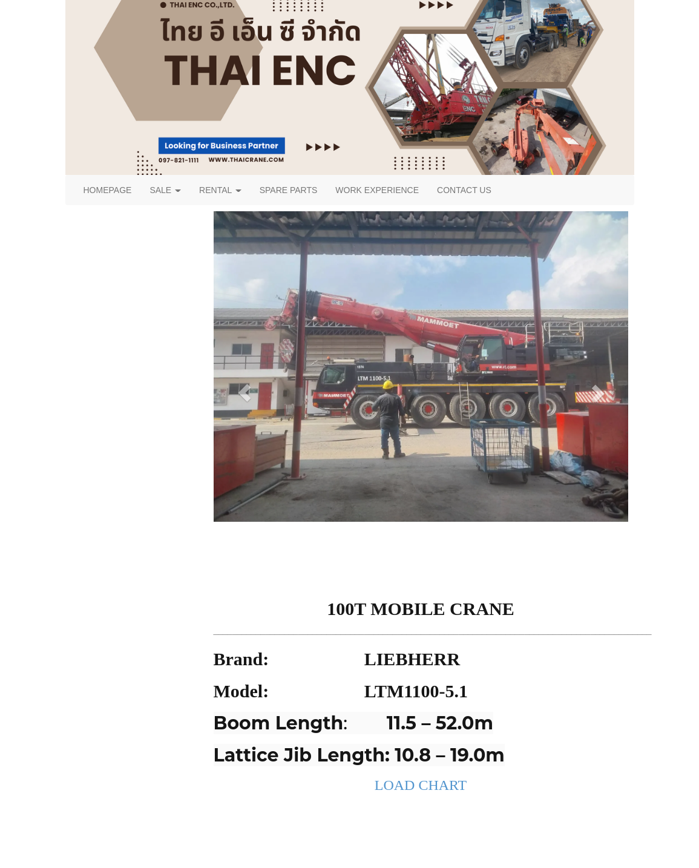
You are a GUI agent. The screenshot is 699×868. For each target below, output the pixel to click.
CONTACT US (464, 190)
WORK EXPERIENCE (377, 190)
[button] (245, 392)
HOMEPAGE (108, 190)
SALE (165, 190)
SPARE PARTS (289, 190)
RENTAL (220, 190)
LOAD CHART (421, 785)
